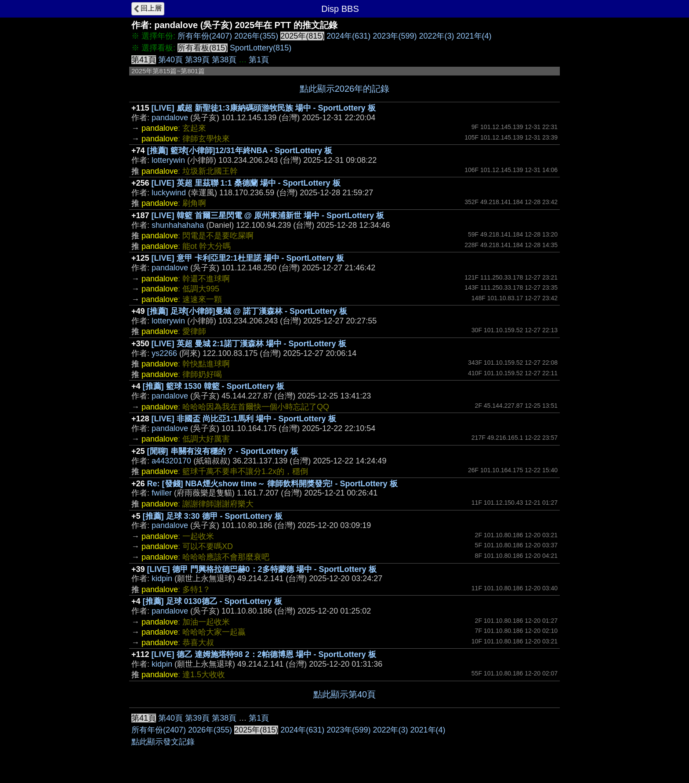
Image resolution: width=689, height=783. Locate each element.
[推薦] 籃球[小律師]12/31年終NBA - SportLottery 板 (239, 150)
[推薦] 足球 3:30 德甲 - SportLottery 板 (213, 516)
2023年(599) (395, 36)
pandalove (170, 117)
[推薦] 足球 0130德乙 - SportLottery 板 (212, 601)
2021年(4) (474, 36)
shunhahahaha (178, 225)
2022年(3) (436, 36)
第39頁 (197, 59)
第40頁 (170, 59)
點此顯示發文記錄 (163, 741)
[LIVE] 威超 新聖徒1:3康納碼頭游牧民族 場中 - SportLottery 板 (264, 108)
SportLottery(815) (260, 47)
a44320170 (171, 460)
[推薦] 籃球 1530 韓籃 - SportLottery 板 (213, 386)
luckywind (169, 192)
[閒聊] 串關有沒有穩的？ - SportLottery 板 (222, 451)
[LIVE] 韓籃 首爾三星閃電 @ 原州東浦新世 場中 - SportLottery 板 (268, 215)
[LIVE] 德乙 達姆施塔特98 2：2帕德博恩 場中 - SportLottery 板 (264, 654)
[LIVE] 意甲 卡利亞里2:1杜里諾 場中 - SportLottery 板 (248, 258)
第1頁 (259, 59)
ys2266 (164, 353)
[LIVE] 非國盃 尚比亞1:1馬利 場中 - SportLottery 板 (244, 418)
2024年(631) (348, 36)
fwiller (162, 492)
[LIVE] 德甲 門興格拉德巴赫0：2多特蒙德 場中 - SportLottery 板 (262, 569)
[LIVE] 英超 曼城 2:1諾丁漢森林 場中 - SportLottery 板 (249, 343)
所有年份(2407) (205, 36)
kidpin (162, 578)
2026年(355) (256, 36)
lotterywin (168, 160)
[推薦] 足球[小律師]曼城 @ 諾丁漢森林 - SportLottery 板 (247, 311)
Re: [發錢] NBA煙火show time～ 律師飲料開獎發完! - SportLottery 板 (272, 483)
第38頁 (224, 59)
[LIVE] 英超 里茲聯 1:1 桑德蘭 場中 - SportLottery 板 (246, 183)
